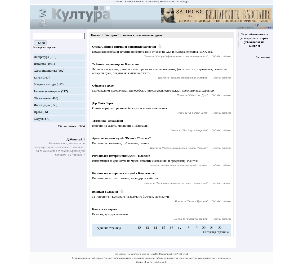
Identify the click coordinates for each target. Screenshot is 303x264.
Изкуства (40, 63)
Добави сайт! (76, 139)
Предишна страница (107, 228)
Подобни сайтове (221, 56)
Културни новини (134, 1)
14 (155, 228)
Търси (40, 43)
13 (147, 228)
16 (171, 228)
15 (163, 228)
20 (203, 228)
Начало (96, 35)
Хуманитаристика (45, 70)
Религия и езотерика (47, 91)
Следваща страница (216, 232)
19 (195, 228)
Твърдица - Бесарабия (107, 120)
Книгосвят (152, 1)
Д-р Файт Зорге (103, 103)
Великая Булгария (105, 191)
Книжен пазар (167, 1)
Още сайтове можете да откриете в (254, 39)
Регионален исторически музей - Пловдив (121, 155)
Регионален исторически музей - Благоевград (123, 173)
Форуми (39, 118)
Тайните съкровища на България (115, 64)
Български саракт (104, 209)
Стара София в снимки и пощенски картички (124, 46)
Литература (41, 57)
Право (38, 112)
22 (220, 228)
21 (212, 228)
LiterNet (118, 1)
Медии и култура (45, 84)
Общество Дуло (103, 85)
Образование (42, 98)
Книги (38, 77)
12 (139, 228)
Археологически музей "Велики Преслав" (121, 138)
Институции (42, 105)
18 (187, 228)
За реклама (263, 57)
